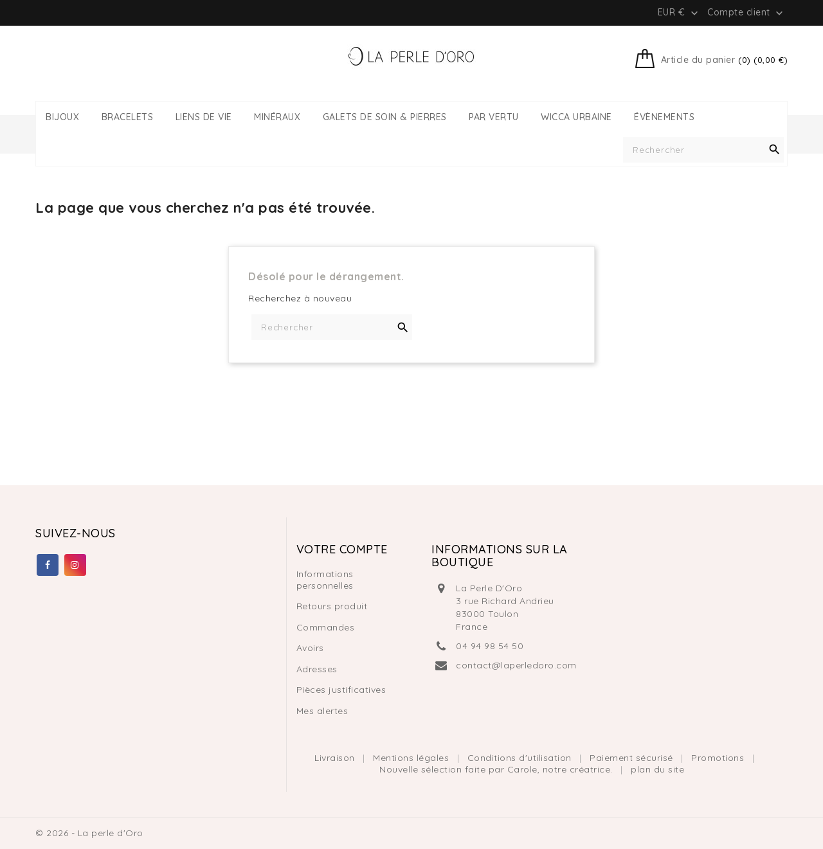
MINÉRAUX (277, 117)
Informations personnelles (325, 579)
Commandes (325, 627)
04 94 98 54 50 (489, 646)
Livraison (335, 758)
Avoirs (310, 648)
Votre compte (342, 549)
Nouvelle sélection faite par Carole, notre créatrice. (497, 769)
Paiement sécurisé (633, 758)
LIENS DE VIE (204, 117)
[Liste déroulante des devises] (679, 12)
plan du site (657, 769)
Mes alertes (322, 711)
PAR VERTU (494, 117)
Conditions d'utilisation (521, 758)
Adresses (317, 669)
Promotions (719, 758)
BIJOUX (62, 117)
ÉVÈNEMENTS (664, 117)
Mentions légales (412, 758)
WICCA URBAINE (576, 117)
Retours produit (332, 606)
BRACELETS (128, 117)
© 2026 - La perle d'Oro (89, 833)
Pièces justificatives (341, 689)
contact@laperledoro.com (516, 665)
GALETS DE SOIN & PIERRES (385, 117)
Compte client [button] (746, 12)
